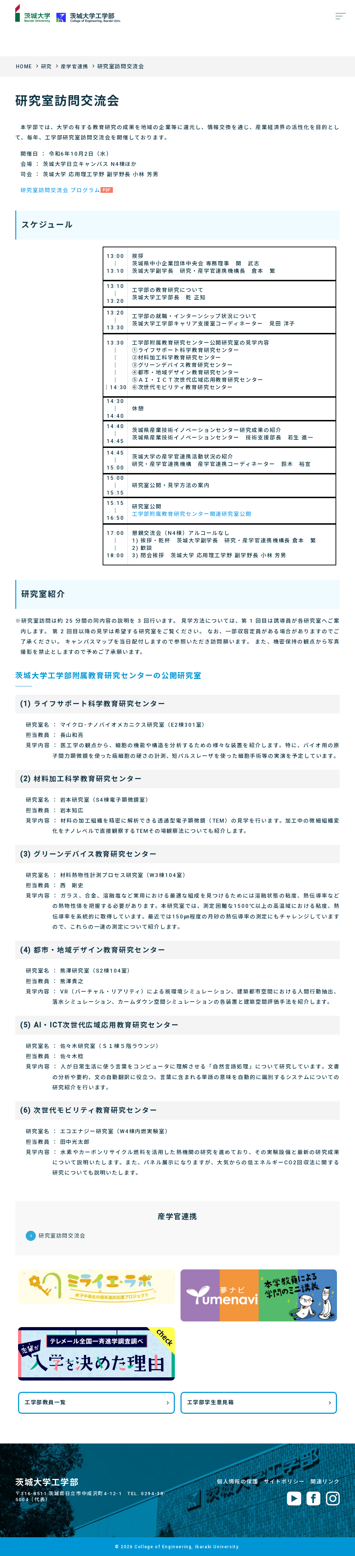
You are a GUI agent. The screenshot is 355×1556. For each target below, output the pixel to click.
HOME (24, 66)
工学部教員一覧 (45, 1402)
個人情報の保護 (237, 1481)
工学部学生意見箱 (210, 1402)
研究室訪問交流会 (62, 1235)
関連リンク (325, 1481)
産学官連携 (77, 66)
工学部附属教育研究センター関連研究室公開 (192, 514)
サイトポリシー (284, 1481)
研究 (48, 66)
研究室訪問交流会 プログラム (61, 190)
